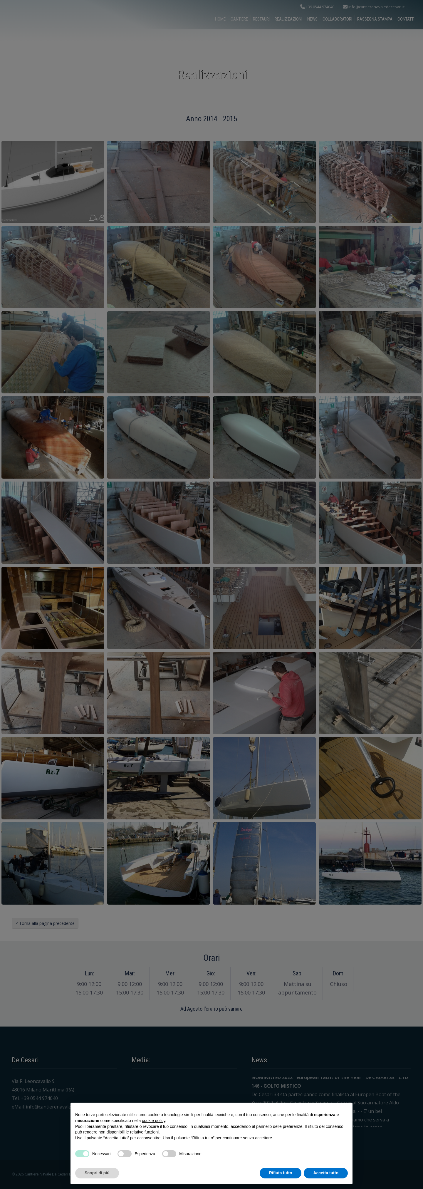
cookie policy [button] (153, 1120)
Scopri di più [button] (97, 1172)
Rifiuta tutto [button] (280, 1172)
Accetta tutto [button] (325, 1172)
